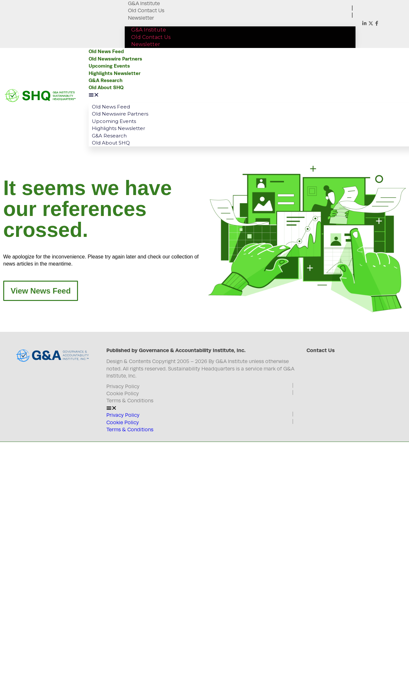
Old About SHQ (106, 87)
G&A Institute (144, 3)
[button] (246, 94)
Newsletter (141, 18)
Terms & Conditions (129, 401)
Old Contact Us (146, 11)
